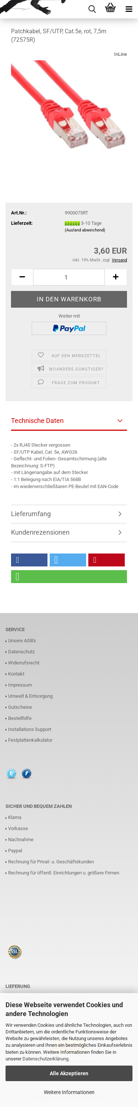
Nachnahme (20, 839)
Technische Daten (37, 420)
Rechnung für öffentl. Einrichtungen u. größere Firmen (63, 873)
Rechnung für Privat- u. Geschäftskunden (51, 861)
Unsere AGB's (22, 640)
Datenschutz (21, 651)
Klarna (14, 817)
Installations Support (29, 729)
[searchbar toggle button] (92, 9)
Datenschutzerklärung (45, 1059)
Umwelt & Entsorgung (30, 696)
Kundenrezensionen (40, 532)
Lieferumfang (31, 514)
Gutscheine (20, 707)
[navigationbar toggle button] (129, 9)
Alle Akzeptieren (69, 1073)
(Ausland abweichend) (85, 230)
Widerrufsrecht (23, 663)
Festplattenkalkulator (30, 740)
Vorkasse (18, 828)
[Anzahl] (69, 277)
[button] (22, 277)
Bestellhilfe (20, 718)
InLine (120, 54)
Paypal (15, 850)
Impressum (20, 685)
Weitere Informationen (69, 1092)
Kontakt (16, 674)
